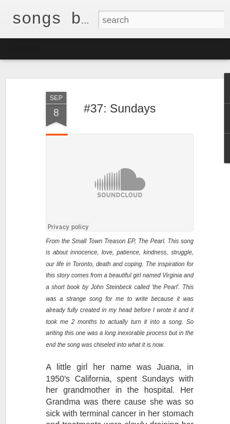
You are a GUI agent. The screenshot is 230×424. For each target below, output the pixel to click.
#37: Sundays (119, 108)
